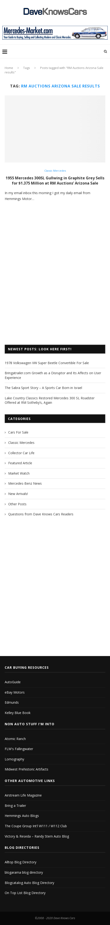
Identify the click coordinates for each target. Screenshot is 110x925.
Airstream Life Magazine (23, 795)
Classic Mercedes (55, 170)
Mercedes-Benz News (25, 483)
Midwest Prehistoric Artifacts (26, 769)
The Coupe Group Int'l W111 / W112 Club (36, 826)
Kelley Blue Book (17, 712)
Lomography (14, 759)
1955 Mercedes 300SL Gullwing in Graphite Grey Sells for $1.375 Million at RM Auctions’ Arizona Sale (55, 180)
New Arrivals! (18, 493)
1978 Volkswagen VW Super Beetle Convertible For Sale (47, 363)
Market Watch (19, 473)
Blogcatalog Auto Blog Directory (29, 882)
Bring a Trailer (15, 805)
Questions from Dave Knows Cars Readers (40, 514)
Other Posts (17, 504)
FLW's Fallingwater (19, 749)
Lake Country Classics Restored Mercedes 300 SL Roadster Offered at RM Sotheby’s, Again (50, 400)
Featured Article (20, 463)
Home (9, 68)
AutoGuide (13, 682)
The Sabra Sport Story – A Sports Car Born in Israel (43, 387)
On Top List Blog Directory (25, 893)
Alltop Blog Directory (20, 862)
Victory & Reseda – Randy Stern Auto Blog (37, 836)
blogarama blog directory (24, 872)
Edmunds (12, 702)
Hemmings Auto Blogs (22, 815)
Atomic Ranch (15, 738)
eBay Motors (15, 692)
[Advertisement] (55, 280)
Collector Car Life (21, 453)
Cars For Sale (18, 432)
